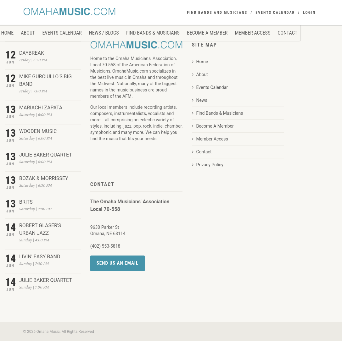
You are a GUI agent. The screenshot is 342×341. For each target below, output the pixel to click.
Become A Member (207, 33)
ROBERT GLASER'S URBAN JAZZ (40, 229)
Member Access (252, 33)
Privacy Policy (207, 164)
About (28, 33)
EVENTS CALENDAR (275, 12)
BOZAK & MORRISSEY (43, 178)
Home (200, 61)
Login (309, 12)
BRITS (26, 202)
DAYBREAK (31, 53)
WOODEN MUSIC (38, 131)
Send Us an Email (117, 263)
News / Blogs (104, 33)
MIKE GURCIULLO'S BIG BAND (45, 80)
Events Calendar (61, 33)
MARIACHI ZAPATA (40, 108)
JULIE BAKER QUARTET (45, 155)
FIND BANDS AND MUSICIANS (217, 12)
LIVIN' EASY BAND (39, 257)
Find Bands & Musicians (153, 33)
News (199, 100)
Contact (287, 33)
